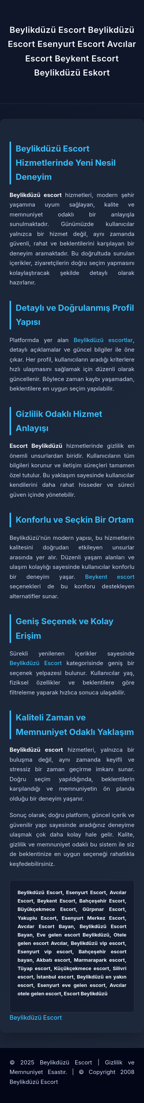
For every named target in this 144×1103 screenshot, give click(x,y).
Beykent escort (109, 576)
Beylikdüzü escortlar (103, 340)
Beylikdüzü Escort (36, 663)
